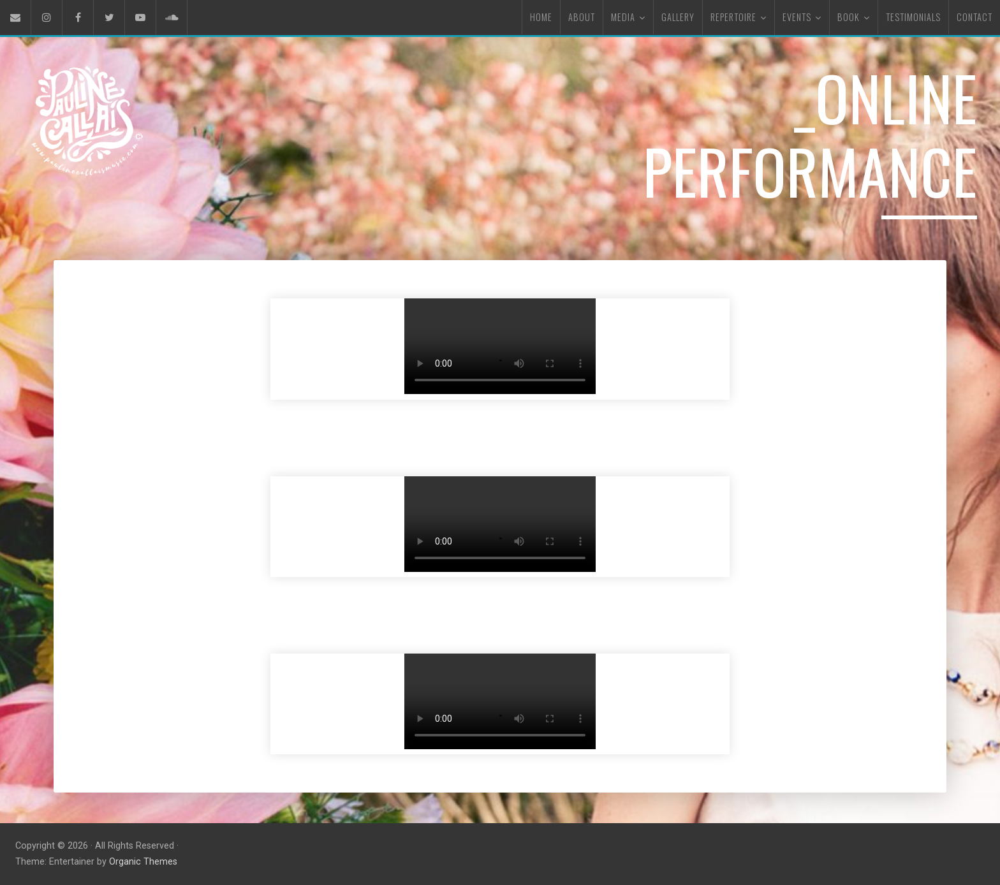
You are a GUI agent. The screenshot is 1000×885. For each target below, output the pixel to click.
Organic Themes (143, 861)
